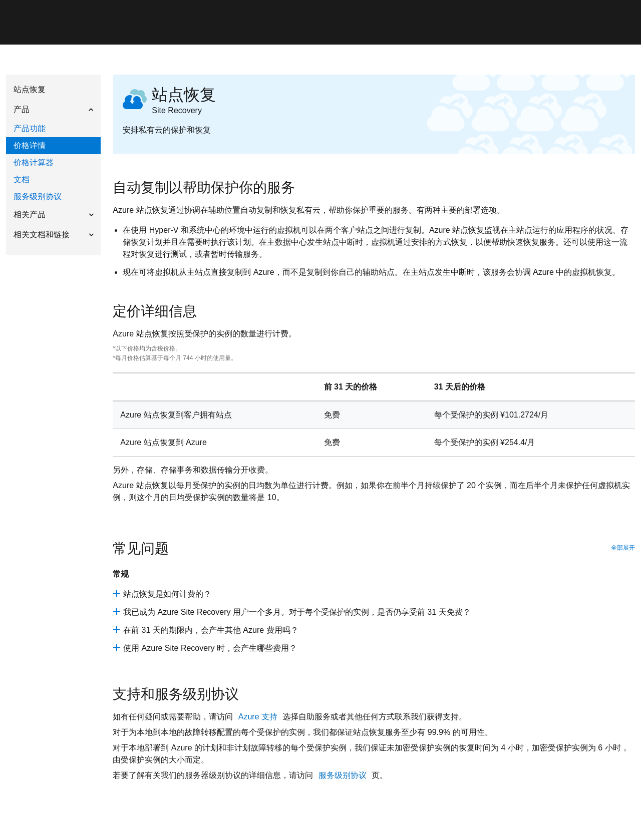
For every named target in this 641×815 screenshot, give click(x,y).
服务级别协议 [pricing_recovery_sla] (343, 775)
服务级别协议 (38, 196)
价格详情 (30, 145)
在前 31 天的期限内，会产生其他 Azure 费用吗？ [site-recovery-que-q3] (210, 630)
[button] (53, 109)
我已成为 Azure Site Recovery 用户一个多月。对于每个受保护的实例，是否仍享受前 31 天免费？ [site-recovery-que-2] (296, 612)
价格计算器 (34, 162)
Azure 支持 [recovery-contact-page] (259, 716)
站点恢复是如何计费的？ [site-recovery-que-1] (167, 594)
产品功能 (30, 128)
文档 (22, 179)
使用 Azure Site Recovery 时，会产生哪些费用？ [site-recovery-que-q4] (210, 648)
